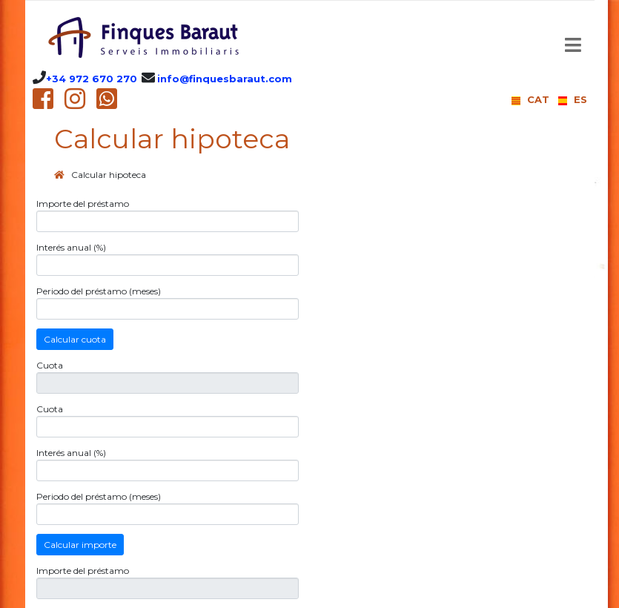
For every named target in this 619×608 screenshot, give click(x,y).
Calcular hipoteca (108, 174)
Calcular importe (80, 544)
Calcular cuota (75, 339)
